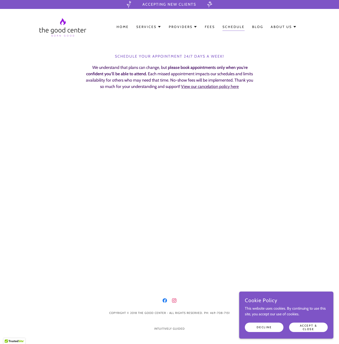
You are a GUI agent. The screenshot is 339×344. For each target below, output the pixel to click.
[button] (148, 27)
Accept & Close (308, 327)
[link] (63, 26)
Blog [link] (257, 27)
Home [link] (123, 27)
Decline (264, 327)
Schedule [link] (233, 27)
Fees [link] (210, 27)
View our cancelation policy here (210, 86)
